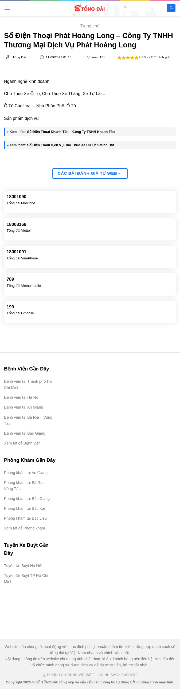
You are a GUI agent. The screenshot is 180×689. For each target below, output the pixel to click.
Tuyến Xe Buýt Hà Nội (23, 566)
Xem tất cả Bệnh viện (22, 443)
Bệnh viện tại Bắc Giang (24, 433)
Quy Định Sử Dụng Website (69, 675)
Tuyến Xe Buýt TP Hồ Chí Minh (26, 578)
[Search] (171, 8)
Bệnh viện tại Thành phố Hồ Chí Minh (28, 384)
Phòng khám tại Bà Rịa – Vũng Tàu (25, 485)
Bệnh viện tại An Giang (23, 407)
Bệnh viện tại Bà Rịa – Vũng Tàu (28, 420)
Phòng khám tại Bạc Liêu (25, 518)
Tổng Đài (19, 57)
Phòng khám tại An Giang (26, 473)
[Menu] (7, 7)
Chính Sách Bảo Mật (118, 675)
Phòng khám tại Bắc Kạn (25, 508)
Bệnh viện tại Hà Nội (21, 397)
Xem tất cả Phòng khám (24, 528)
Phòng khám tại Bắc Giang (27, 498)
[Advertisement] (153, 662)
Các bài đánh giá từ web (89, 173)
